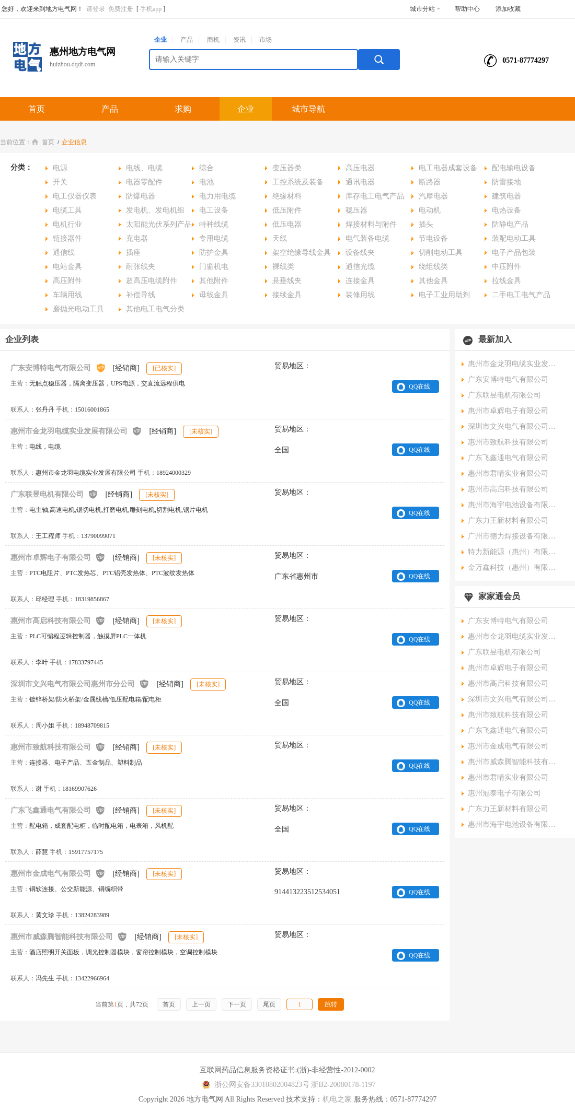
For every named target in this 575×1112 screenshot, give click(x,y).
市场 (265, 39)
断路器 (430, 182)
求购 (183, 108)
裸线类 (283, 267)
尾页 (269, 1004)
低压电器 (287, 224)
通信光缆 (360, 267)
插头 (426, 224)
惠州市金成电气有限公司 (58, 873)
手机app (151, 9)
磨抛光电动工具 (78, 309)
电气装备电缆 (367, 238)
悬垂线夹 (287, 281)
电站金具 (67, 267)
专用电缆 (213, 238)
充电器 (137, 238)
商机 (213, 39)
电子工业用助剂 (444, 295)
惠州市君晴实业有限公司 (508, 473)
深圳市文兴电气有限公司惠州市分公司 (80, 683)
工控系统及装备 (298, 182)
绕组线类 (433, 267)
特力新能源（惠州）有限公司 (515, 552)
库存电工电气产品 (375, 196)
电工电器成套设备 (448, 168)
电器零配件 (144, 182)
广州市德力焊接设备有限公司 (515, 536)
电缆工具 (67, 210)
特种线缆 (213, 224)
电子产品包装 (514, 252)
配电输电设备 (514, 168)
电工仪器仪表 (75, 196)
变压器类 (287, 168)
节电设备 (433, 238)
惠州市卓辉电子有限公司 (58, 557)
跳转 (331, 1004)
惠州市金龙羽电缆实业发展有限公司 (76, 431)
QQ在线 (419, 386)
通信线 (64, 252)
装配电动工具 (514, 238)
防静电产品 (510, 224)
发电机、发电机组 (155, 210)
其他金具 (433, 281)
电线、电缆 (144, 168)
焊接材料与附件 (371, 224)
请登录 (95, 9)
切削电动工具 (441, 252)
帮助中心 (467, 9)
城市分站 (425, 9)
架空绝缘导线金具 (301, 252)
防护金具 (213, 252)
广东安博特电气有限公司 (58, 367)
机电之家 (337, 1099)
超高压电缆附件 (151, 281)
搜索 (379, 59)
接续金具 (287, 295)
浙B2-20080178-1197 (343, 1084)
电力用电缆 (217, 196)
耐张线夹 (140, 267)
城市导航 (308, 108)
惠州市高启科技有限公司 (58, 620)
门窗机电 (213, 267)
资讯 (239, 39)
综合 (206, 168)
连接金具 (360, 281)
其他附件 (213, 281)
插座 (133, 252)
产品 (186, 39)
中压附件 (506, 267)
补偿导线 (140, 295)
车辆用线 (67, 295)
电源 (60, 168)
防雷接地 (506, 182)
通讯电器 (360, 182)
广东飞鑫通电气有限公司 (58, 810)
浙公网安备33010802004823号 (254, 1084)
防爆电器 (140, 196)
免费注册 (120, 9)
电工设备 (213, 210)
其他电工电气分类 (155, 309)
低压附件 (287, 210)
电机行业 (67, 224)
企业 (160, 39)
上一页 (201, 1004)
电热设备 (506, 210)
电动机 (430, 210)
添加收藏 (508, 9)
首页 (36, 108)
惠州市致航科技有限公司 (58, 747)
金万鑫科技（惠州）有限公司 (515, 567)
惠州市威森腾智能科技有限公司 (69, 936)
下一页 (236, 1004)
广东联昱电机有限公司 (54, 494)
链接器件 (67, 238)
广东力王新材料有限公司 (508, 520)
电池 (206, 182)
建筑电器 (506, 196)
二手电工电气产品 (521, 295)
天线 (279, 238)
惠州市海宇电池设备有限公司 (515, 505)
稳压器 (356, 210)
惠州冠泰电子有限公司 (504, 793)
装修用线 (360, 295)
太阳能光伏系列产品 (159, 224)
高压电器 (360, 168)
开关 (60, 182)
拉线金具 (506, 281)
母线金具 (213, 295)
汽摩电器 (433, 196)
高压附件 (67, 281)
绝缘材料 (287, 196)
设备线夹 (360, 252)
